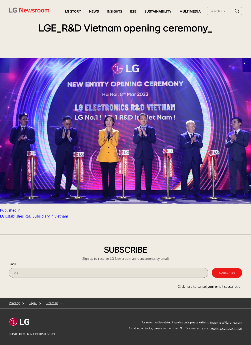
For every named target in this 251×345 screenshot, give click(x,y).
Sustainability (158, 11)
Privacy (14, 303)
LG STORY (73, 11)
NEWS (94, 11)
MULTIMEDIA (190, 11)
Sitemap (52, 303)
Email (12, 264)
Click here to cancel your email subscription (210, 286)
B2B (133, 11)
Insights (114, 11)
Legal (33, 303)
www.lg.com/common (226, 328)
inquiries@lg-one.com (226, 322)
